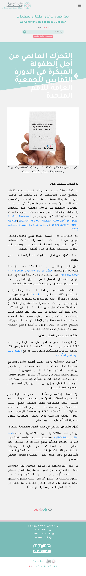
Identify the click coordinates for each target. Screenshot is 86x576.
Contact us (40, 551)
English (40, 28)
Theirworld (25, 216)
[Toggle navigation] (80, 5)
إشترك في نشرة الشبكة (43, 36)
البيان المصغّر (37, 294)
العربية (47, 28)
